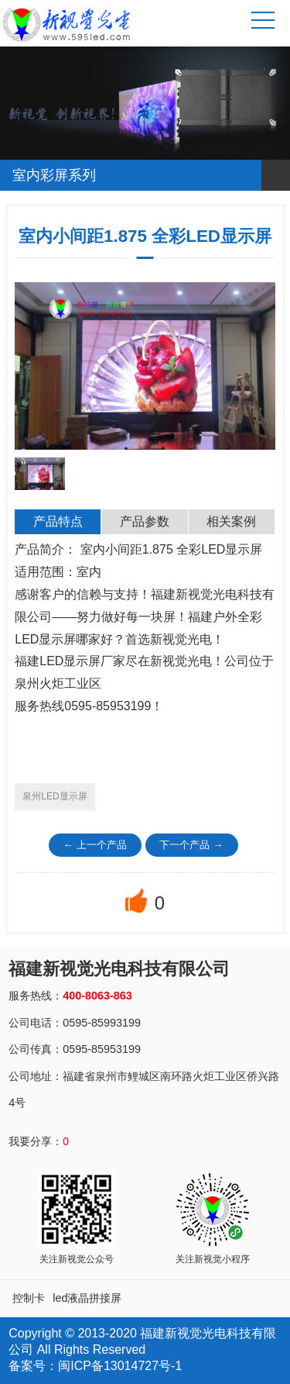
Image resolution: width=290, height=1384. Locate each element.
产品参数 (144, 521)
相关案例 (231, 521)
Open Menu (274, 175)
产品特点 (58, 521)
